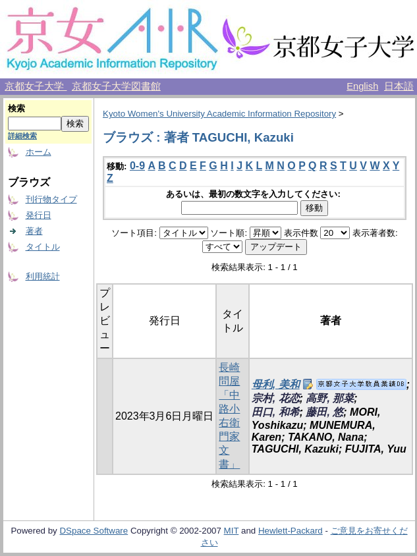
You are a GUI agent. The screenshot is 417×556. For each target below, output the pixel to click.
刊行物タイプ (51, 199)
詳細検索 (22, 136)
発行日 (38, 215)
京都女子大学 (36, 86)
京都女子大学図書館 (116, 86)
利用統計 (43, 276)
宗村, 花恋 (276, 398)
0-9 (137, 165)
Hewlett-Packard (290, 531)
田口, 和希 (276, 412)
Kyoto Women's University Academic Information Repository (219, 114)
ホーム (38, 152)
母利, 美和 (276, 384)
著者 (34, 231)
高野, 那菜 (330, 398)
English (362, 86)
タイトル (43, 247)
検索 (16, 108)
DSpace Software (93, 531)
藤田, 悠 (324, 412)
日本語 (399, 86)
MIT (231, 531)
